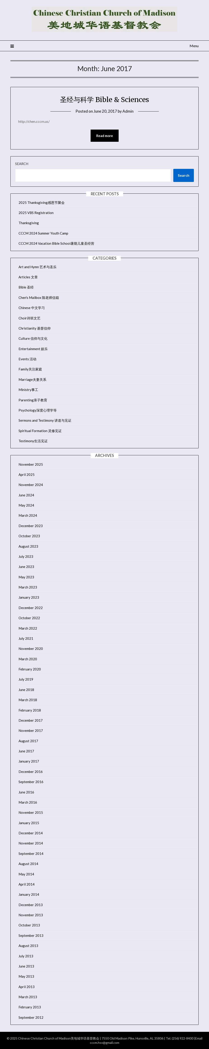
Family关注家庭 (30, 369)
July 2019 (26, 679)
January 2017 (29, 761)
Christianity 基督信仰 (35, 328)
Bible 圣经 (26, 287)
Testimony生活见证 (33, 441)
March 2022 (28, 628)
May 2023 (26, 577)
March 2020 (28, 659)
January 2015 (29, 823)
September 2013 (31, 935)
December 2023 (31, 526)
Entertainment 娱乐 (33, 349)
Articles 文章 (28, 277)
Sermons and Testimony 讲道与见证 (45, 420)
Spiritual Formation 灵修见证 (40, 431)
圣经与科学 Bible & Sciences (104, 99)
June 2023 (26, 567)
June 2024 (26, 495)
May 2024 (26, 505)
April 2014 (27, 884)
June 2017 (26, 751)
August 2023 (28, 546)
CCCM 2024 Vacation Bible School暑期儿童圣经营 (56, 243)
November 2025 (31, 464)
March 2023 (28, 587)
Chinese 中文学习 (32, 308)
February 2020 (30, 669)
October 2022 (29, 618)
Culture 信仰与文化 (33, 338)
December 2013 (31, 905)
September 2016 (31, 782)
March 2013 (28, 997)
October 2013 (29, 925)
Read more (104, 136)
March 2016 (28, 802)
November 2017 (31, 730)
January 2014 (29, 894)
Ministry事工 (28, 390)
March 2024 (28, 515)
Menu (194, 46)
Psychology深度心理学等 (38, 410)
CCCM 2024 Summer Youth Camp (43, 233)
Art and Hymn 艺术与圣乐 (37, 267)
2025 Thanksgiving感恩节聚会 (42, 202)
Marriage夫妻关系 (32, 379)
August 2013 (28, 946)
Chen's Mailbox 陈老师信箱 (39, 297)
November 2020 (31, 649)
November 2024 (31, 485)
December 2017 (31, 720)
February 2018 (30, 710)
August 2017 (28, 741)
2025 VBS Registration (36, 213)
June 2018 (26, 690)
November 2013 (31, 915)
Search (21, 164)
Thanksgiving (29, 223)
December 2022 (31, 608)
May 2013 (26, 976)
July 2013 (26, 956)
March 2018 (28, 700)
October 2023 (29, 536)
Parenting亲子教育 (33, 400)
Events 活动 (27, 359)
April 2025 (27, 474)
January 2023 (29, 597)
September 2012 (31, 1017)
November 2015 (31, 812)
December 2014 (31, 833)
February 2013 (30, 1007)
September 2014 (31, 853)
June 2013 (26, 966)
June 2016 (26, 792)
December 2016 (31, 772)
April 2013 (27, 987)
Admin (128, 111)
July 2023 (26, 556)
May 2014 (26, 874)
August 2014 (28, 864)
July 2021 (26, 638)
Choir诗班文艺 (29, 318)
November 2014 (31, 843)
